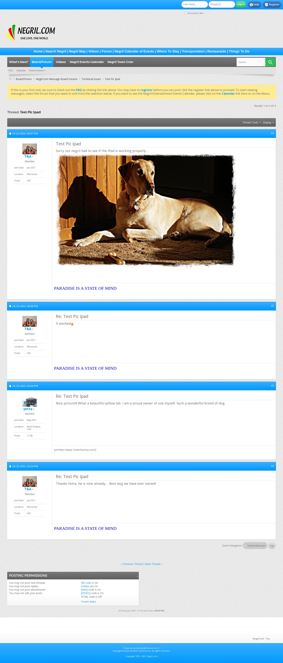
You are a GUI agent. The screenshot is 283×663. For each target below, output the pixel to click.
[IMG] (84, 589)
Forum (107, 51)
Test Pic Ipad (30, 112)
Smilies (85, 586)
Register (272, 5)
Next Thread (152, 564)
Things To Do (239, 51)
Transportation (193, 51)
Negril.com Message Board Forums (57, 79)
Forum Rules (88, 601)
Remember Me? (194, 13)
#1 (272, 133)
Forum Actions (36, 70)
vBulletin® (141, 648)
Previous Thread (132, 564)
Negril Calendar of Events (134, 51)
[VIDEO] (85, 593)
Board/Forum (42, 62)
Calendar (21, 70)
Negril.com (258, 638)
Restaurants (216, 51)
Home (38, 51)
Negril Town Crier (120, 62)
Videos (93, 51)
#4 (272, 465)
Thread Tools (250, 122)
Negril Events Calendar (87, 62)
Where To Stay (168, 51)
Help (254, 5)
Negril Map (77, 51)
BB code (86, 582)
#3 (272, 385)
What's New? (18, 62)
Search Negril (55, 51)
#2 (272, 305)
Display (267, 122)
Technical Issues (91, 79)
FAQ (11, 70)
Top (272, 545)
